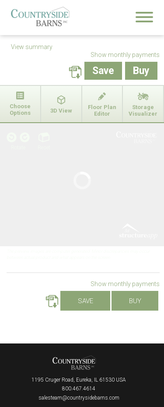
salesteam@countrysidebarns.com (78, 398)
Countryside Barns (74, 362)
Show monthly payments (125, 54)
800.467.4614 (78, 389)
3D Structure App (136, 231)
